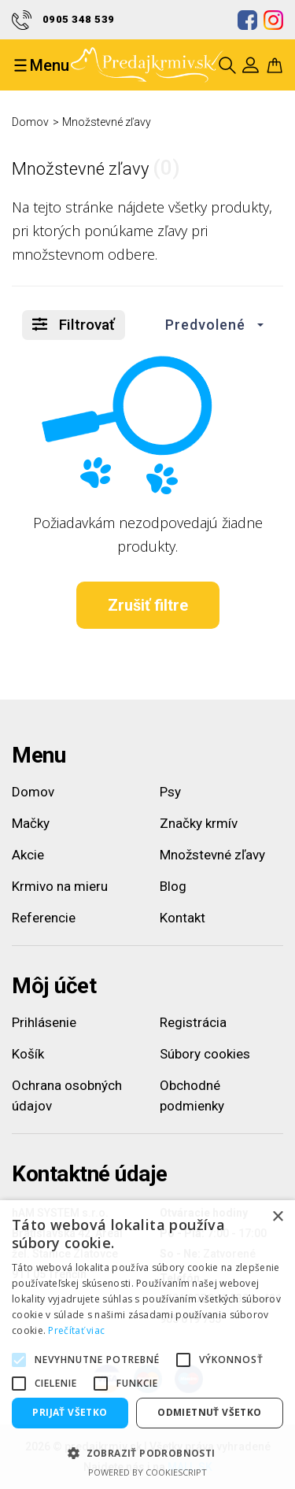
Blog (173, 886)
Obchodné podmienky (192, 1095)
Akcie (28, 855)
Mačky (31, 823)
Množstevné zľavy (106, 122)
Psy (170, 792)
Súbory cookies (205, 1054)
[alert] (147, 1344)
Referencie (44, 918)
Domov (30, 122)
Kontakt (182, 918)
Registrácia (193, 1022)
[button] (210, 325)
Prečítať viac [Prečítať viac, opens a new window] (76, 1330)
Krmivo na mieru (60, 886)
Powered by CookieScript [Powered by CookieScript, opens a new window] (147, 1472)
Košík (28, 1054)
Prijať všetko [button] (69, 1412)
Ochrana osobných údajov (67, 1095)
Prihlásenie (44, 1022)
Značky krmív (199, 823)
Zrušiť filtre (148, 605)
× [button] (277, 1217)
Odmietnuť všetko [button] (209, 1412)
